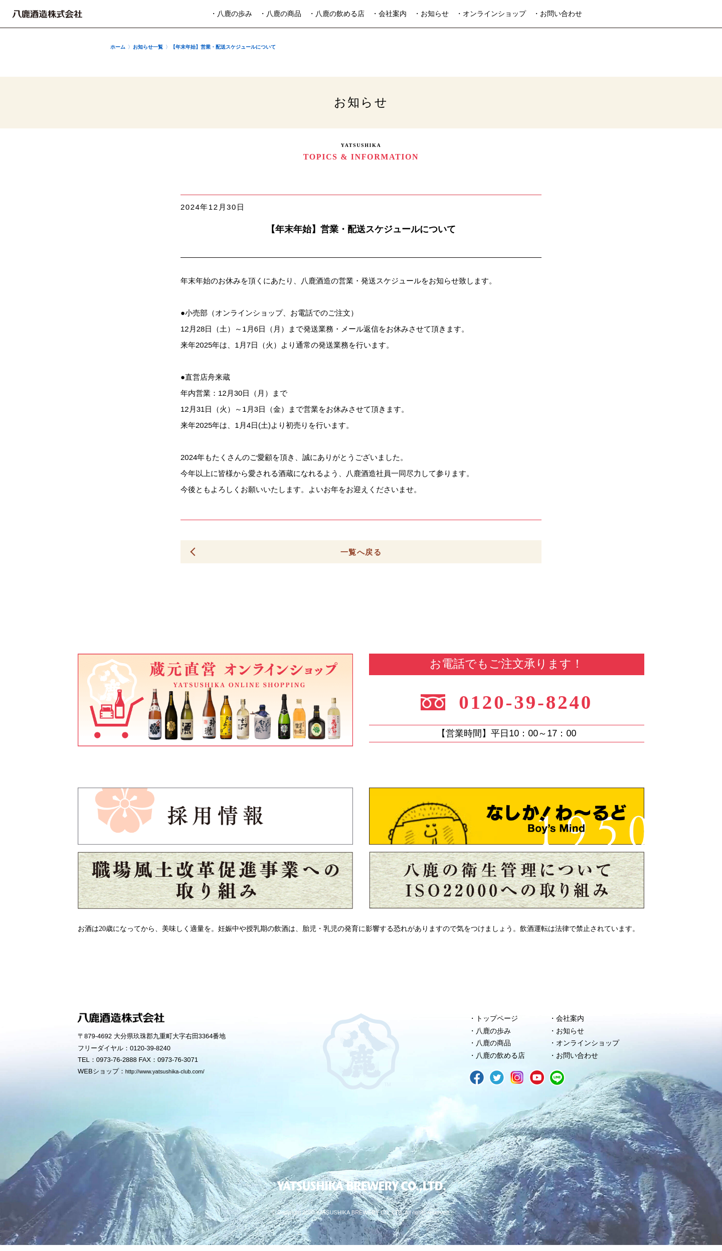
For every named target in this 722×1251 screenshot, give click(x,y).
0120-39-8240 (532, 701)
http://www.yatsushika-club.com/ (171, 1073)
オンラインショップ (590, 1047)
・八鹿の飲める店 (336, 14)
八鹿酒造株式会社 (47, 14)
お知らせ (572, 1034)
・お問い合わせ (557, 14)
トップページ (498, 1020)
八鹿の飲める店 (502, 1061)
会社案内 (572, 1020)
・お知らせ (431, 14)
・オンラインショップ (491, 14)
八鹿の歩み (495, 1034)
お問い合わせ (579, 1061)
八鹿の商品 (495, 1047)
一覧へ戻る (361, 552)
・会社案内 (389, 14)
